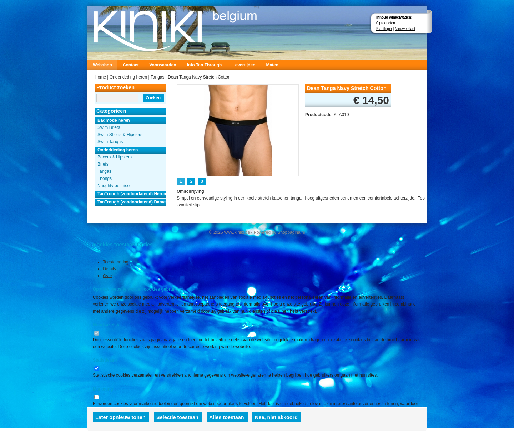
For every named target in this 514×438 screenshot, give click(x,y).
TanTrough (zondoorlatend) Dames (131, 202)
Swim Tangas (110, 141)
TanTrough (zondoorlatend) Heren (131, 193)
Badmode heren (113, 120)
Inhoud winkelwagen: (394, 17)
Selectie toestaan (177, 417)
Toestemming (115, 262)
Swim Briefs (108, 127)
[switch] (96, 333)
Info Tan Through (204, 64)
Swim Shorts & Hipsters (119, 134)
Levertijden (243, 64)
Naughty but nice (113, 185)
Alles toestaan (226, 417)
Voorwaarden (162, 64)
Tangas (158, 77)
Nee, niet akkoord (276, 417)
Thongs (104, 178)
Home (100, 77)
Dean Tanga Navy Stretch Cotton (199, 77)
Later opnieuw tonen (120, 417)
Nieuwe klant (405, 29)
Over (107, 275)
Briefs (103, 164)
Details (109, 268)
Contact (131, 64)
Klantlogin (384, 29)
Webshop (102, 64)
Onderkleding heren (128, 77)
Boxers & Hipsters (114, 157)
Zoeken (153, 97)
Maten (272, 64)
